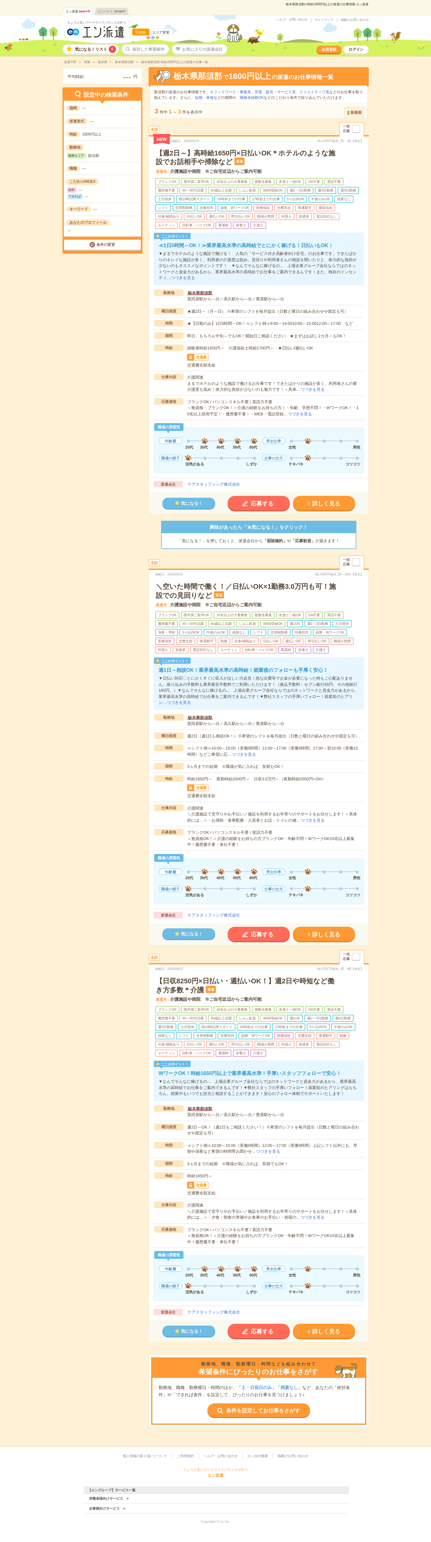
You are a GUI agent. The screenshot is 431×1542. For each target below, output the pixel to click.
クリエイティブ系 (314, 92)
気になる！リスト (95, 49)
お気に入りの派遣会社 (202, 49)
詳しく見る (326, 504)
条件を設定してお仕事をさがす (263, 1411)
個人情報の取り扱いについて (145, 1456)
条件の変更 (105, 244)
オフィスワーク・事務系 (230, 92)
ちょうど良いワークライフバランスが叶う (96, 22)
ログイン (356, 49)
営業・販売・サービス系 (275, 92)
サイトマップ (324, 19)
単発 (210, 97)
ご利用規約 (185, 1456)
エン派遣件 (78, 11)
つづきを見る (183, 277)
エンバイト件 (112, 11)
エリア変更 (160, 32)
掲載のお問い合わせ (355, 19)
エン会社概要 (258, 1456)
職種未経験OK (252, 97)
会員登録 (329, 49)
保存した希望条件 (148, 49)
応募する (262, 504)
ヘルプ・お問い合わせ (292, 19)
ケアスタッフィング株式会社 (214, 484)
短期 (198, 97)
